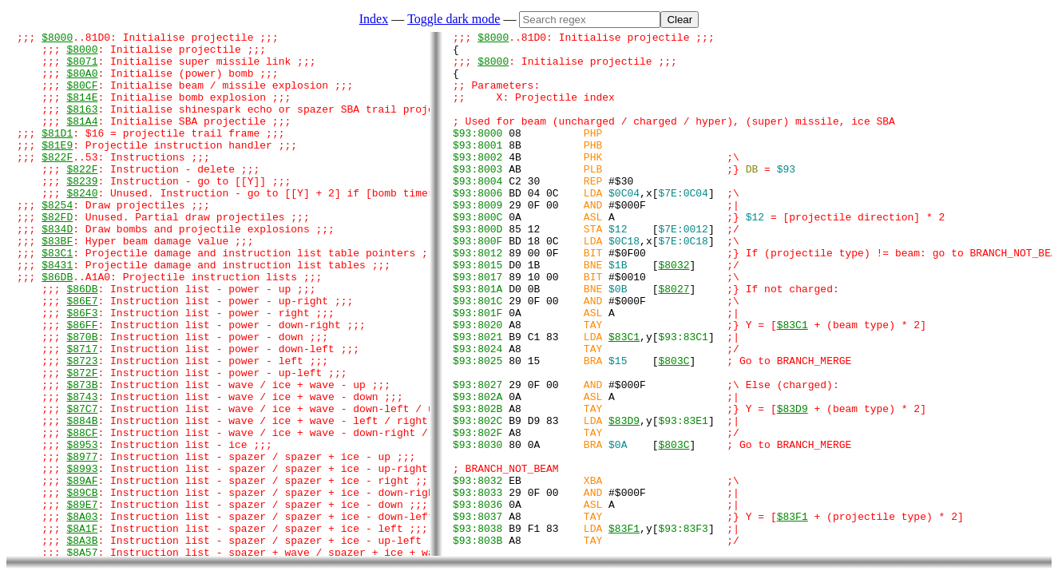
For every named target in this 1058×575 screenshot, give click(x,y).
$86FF (81, 384)
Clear (679, 20)
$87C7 (81, 485)
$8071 (81, 68)
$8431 (57, 312)
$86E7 (81, 355)
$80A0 (81, 82)
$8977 (81, 542)
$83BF (57, 283)
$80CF (81, 96)
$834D (57, 269)
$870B (81, 398)
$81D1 (57, 154)
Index (373, 19)
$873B (81, 456)
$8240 (81, 226)
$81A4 (81, 140)
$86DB (57, 326)
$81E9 (57, 168)
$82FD (57, 255)
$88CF (81, 513)
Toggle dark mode (453, 19)
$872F (81, 441)
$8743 (81, 470)
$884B (81, 499)
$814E (81, 111)
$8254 (57, 240)
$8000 (57, 39)
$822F (57, 183)
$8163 (81, 125)
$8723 (81, 427)
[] (683, 398)
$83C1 (57, 298)
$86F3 (81, 370)
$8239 (81, 211)
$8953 (81, 528)
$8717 (81, 413)
